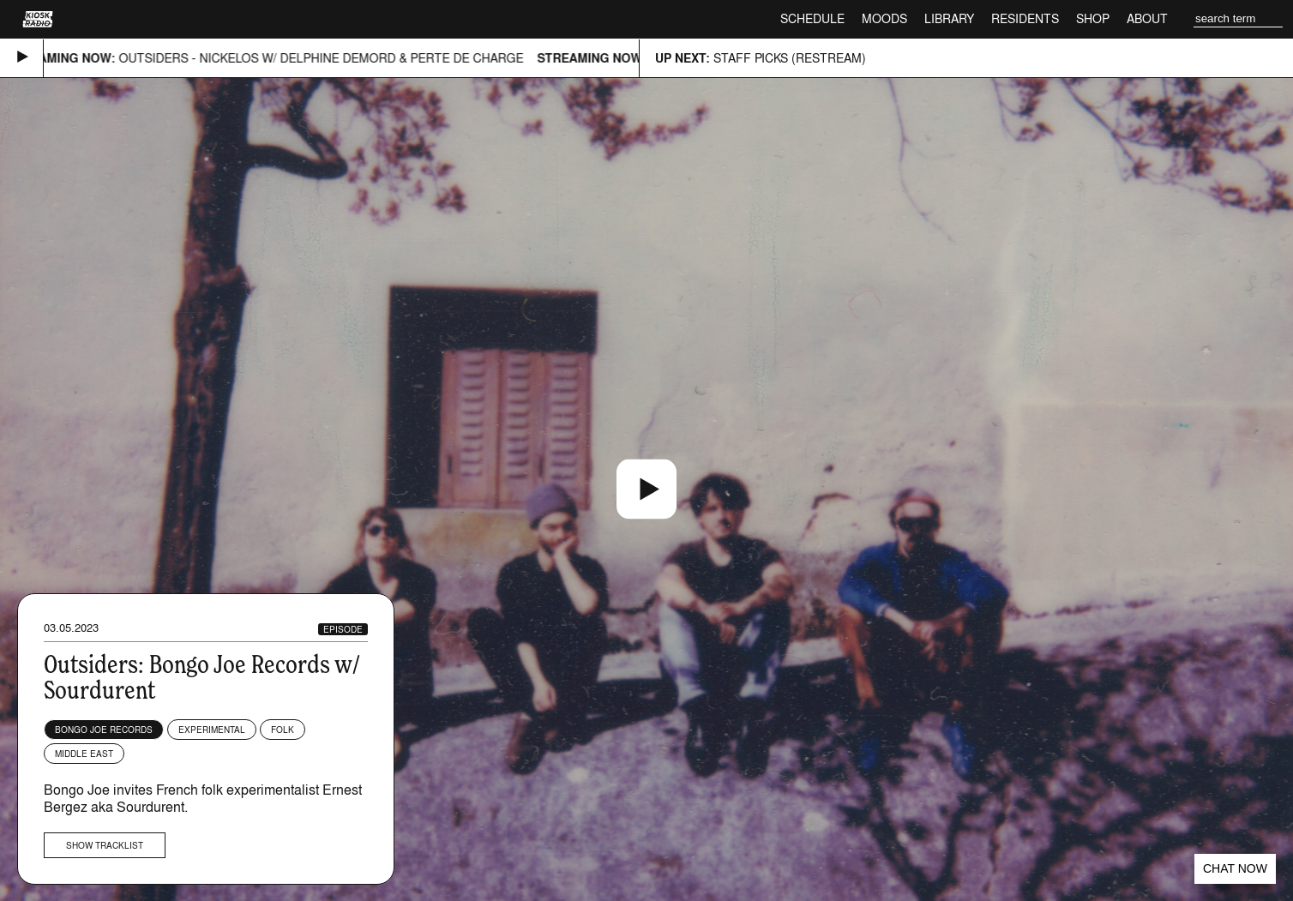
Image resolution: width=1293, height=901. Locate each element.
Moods (884, 18)
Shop (1093, 18)
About (1147, 18)
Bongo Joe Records (104, 730)
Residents (1025, 18)
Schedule (812, 18)
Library (949, 18)
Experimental (211, 730)
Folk (282, 730)
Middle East (84, 754)
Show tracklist (104, 845)
